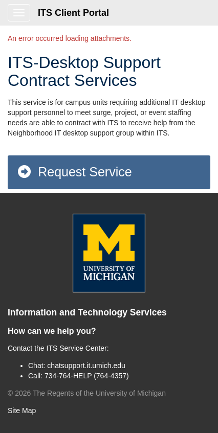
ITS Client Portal (73, 13)
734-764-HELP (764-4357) (87, 376)
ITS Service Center (77, 348)
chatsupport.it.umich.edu (86, 365)
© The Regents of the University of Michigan (87, 393)
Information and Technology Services (87, 312)
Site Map (22, 410)
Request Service (74, 172)
